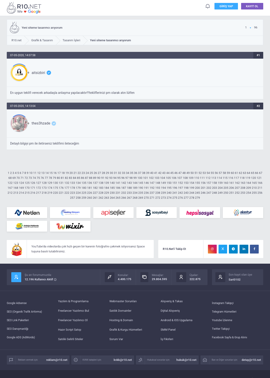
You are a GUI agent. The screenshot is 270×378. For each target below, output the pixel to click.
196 (174, 187)
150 (169, 182)
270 (146, 197)
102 (151, 178)
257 (72, 197)
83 (70, 178)
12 (39, 173)
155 (197, 182)
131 (61, 182)
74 (34, 178)
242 (180, 192)
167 (10, 187)
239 (163, 192)
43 (164, 173)
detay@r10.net (251, 361)
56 (216, 173)
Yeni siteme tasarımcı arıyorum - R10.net (25, 7)
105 (168, 178)
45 (172, 173)
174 (49, 187)
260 (89, 197)
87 (86, 178)
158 (214, 182)
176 (61, 187)
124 (21, 182)
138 (100, 182)
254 (248, 192)
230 (112, 192)
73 (30, 178)
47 (180, 173)
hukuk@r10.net (186, 361)
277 (186, 197)
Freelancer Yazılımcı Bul (73, 312)
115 (225, 178)
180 (83, 187)
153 (186, 182)
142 (123, 182)
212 (10, 192)
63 (244, 173)
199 (191, 187)
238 (157, 192)
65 (252, 173)
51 (196, 173)
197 (180, 187)
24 (87, 173)
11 (35, 173)
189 (135, 187)
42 (160, 173)
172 (38, 187)
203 (214, 187)
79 (54, 178)
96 (123, 178)
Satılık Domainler (120, 312)
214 (21, 192)
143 (129, 182)
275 (174, 197)
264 (112, 197)
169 (21, 187)
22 (79, 173)
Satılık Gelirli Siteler (70, 340)
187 (123, 187)
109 (191, 178)
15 (51, 173)
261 (95, 197)
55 (212, 173)
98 (131, 178)
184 (106, 187)
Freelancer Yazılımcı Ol (73, 321)
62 (240, 173)
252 (237, 192)
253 (242, 192)
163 (242, 182)
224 (78, 192)
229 (106, 192)
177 (66, 187)
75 (38, 178)
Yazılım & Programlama (73, 302)
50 (192, 173)
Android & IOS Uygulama (177, 321)
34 (127, 173)
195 (169, 187)
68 (10, 178)
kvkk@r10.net (123, 361)
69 (14, 178)
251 (231, 192)
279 (197, 197)
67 (260, 173)
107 (179, 178)
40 (152, 173)
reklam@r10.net (57, 361)
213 (15, 192)
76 (42, 178)
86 (82, 178)
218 (44, 192)
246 (203, 192)
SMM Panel (168, 331)
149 (163, 182)
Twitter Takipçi (221, 331)
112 (208, 178)
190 (140, 187)
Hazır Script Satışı (69, 331)
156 (203, 182)
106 (174, 178)
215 (27, 192)
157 (208, 182)
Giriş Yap (226, 6)
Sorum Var (116, 340)
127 (38, 182)
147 (152, 182)
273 (163, 197)
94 (114, 178)
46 (176, 173)
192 (152, 187)
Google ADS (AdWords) (22, 340)
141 (118, 182)
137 (95, 182)
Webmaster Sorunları (123, 302)
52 (200, 173)
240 (169, 192)
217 (38, 192)
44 (168, 173)
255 (254, 192)
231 (118, 192)
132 (66, 182)
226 (89, 192)
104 (162, 178)
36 (135, 173)
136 (89, 182)
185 (112, 187)
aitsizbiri (38, 73)
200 (197, 187)
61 (236, 173)
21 (75, 173)
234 (135, 192)
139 (106, 182)
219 (49, 192)
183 (100, 187)
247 (208, 192)
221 (61, 192)
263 (106, 197)
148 (157, 182)
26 (95, 173)
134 (78, 182)
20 (71, 173)
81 (62, 178)
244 (191, 192)
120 (253, 178)
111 (202, 178)
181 (89, 187)
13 (43, 173)
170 (27, 187)
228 (100, 192)
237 (152, 192)
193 (157, 187)
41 (156, 173)
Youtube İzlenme (223, 321)
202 (208, 187)
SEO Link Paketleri (18, 321)
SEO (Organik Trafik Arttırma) (26, 312)
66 (256, 173)
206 (231, 187)
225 (83, 192)
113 (213, 178)
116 (230, 178)
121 (259, 178)
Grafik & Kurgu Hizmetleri (125, 331)
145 (140, 182)
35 (131, 173)
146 (146, 182)
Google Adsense (17, 302)
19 (67, 173)
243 (186, 192)
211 (259, 187)
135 (83, 182)
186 (118, 187)
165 (254, 182)
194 (163, 187)
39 (147, 173)
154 (191, 182)
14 (47, 173)
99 (135, 178)
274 (169, 197)
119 (247, 178)
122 (10, 182)
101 (145, 178)
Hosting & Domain (121, 321)
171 (32, 187)
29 (107, 173)
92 (107, 178)
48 (184, 173)
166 (259, 182)
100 (139, 178)
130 (55, 182)
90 (98, 178)
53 (204, 173)
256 (259, 192)
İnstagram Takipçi (223, 302)
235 (140, 192)
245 (197, 192)
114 (219, 178)
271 (152, 197)
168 (15, 187)
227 (95, 192)
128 (44, 182)
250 (225, 192)
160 (225, 182)
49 (188, 173)
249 (220, 192)
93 (111, 178)
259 (83, 197)
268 (135, 197)
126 (32, 182)
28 (103, 173)
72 (26, 178)
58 (224, 173)
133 (72, 182)
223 (72, 192)
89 (94, 178)
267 (129, 197)
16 (55, 173)
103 (156, 178)
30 (111, 173)
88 (90, 178)
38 (143, 173)
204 (220, 187)
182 (95, 187)
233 (129, 192)
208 (242, 187)
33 (123, 173)
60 (232, 173)
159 (220, 182)
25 (91, 173)
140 (112, 182)
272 (157, 197)
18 (63, 173)
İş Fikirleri (167, 340)
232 (123, 192)
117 (236, 178)
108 (185, 178)
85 (78, 178)
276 (180, 197)
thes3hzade (41, 123)
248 (214, 192)
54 (208, 173)
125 (27, 182)
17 (59, 173)
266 (123, 197)
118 (242, 178)
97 (127, 178)
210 (254, 187)
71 (22, 178)
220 (55, 192)
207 (237, 187)
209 (248, 187)
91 (103, 178)
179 (78, 187)
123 (15, 182)
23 (83, 173)
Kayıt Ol (252, 6)
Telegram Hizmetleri (225, 312)
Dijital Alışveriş (170, 312)
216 (32, 192)
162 (237, 182)
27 (99, 173)
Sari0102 (235, 281)
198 (186, 187)
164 (248, 182)
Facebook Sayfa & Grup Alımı (231, 340)
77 (46, 178)
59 (228, 173)
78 (50, 178)
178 (72, 187)
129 (49, 182)
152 (180, 182)
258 (78, 197)
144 (135, 182)
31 (115, 173)
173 (44, 187)
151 (174, 182)
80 (58, 178)
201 (203, 187)
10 (31, 173)
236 (146, 192)
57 (220, 173)
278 (191, 197)
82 (66, 178)
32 (119, 173)
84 (74, 178)
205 (225, 187)
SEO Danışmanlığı (18, 331)
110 (196, 178)
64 (248, 173)
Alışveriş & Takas (172, 302)
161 (231, 182)
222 (66, 192)
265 (118, 197)
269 (140, 197)
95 (119, 178)
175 (55, 187)
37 (139, 173)
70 (18, 178)
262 (100, 197)
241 (174, 192)
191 (146, 187)
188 (129, 187)
